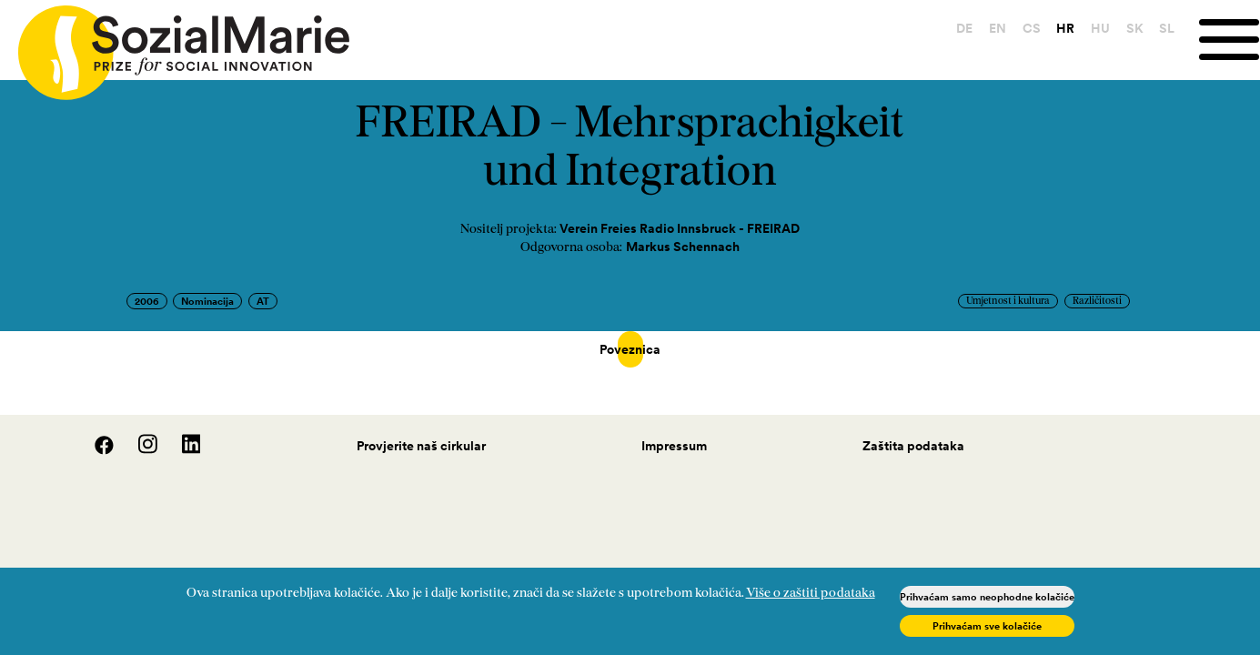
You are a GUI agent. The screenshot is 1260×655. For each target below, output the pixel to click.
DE (964, 28)
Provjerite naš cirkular (421, 427)
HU (1100, 28)
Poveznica (630, 349)
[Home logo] (174, 44)
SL (1166, 28)
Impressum (674, 427)
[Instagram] (138, 432)
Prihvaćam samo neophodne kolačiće (987, 596)
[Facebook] (94, 432)
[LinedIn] (180, 432)
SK (1135, 28)
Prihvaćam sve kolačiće (987, 626)
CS (1032, 28)
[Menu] (1229, 39)
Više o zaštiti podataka (810, 593)
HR (1065, 28)
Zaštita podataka (913, 427)
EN (997, 28)
